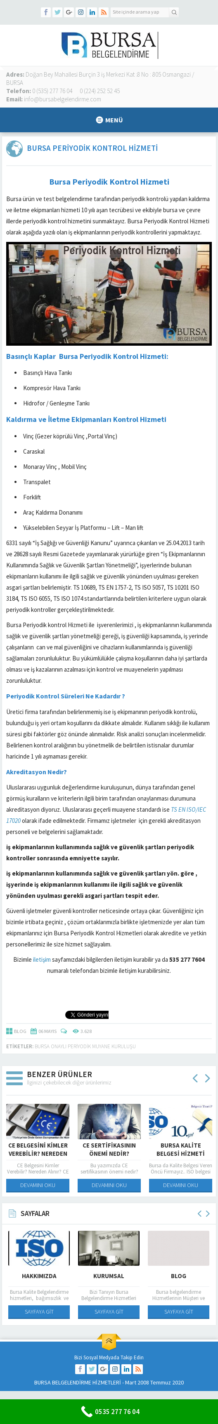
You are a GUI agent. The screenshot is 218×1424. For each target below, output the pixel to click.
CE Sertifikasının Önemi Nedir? (109, 1149)
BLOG (20, 1031)
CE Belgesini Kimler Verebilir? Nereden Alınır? (38, 1153)
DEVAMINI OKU (37, 1185)
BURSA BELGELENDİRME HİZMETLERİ (77, 1382)
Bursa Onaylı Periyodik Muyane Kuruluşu (85, 1046)
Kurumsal (108, 1276)
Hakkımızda (39, 1276)
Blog (178, 1276)
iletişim (42, 959)
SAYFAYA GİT (39, 1311)
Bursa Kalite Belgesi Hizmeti (180, 1149)
